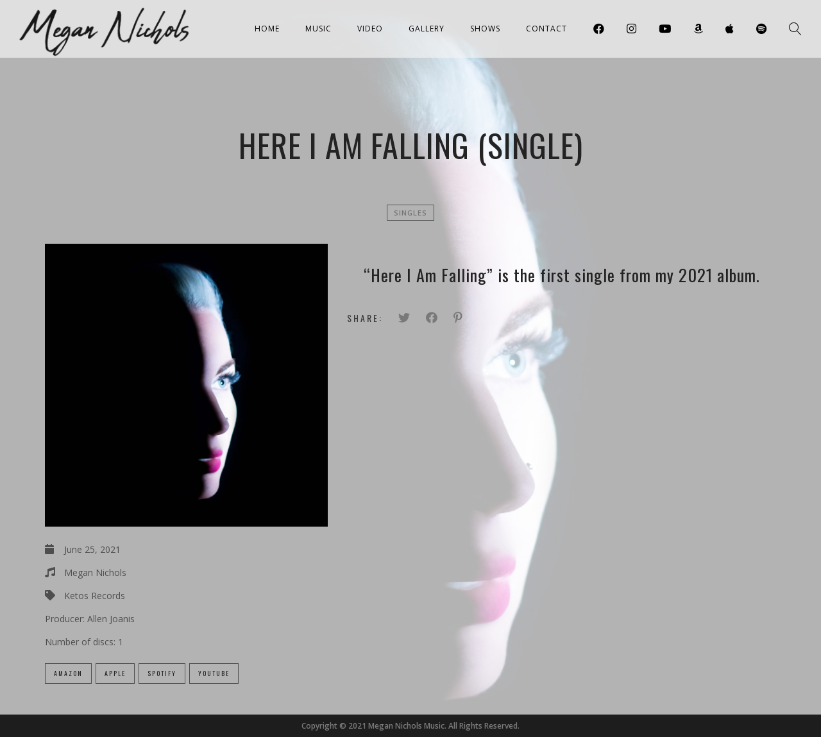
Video (370, 28)
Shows (485, 28)
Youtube (214, 673)
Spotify (162, 673)
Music (318, 28)
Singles (410, 212)
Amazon (68, 673)
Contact (546, 28)
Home (267, 28)
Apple (115, 673)
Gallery (426, 28)
